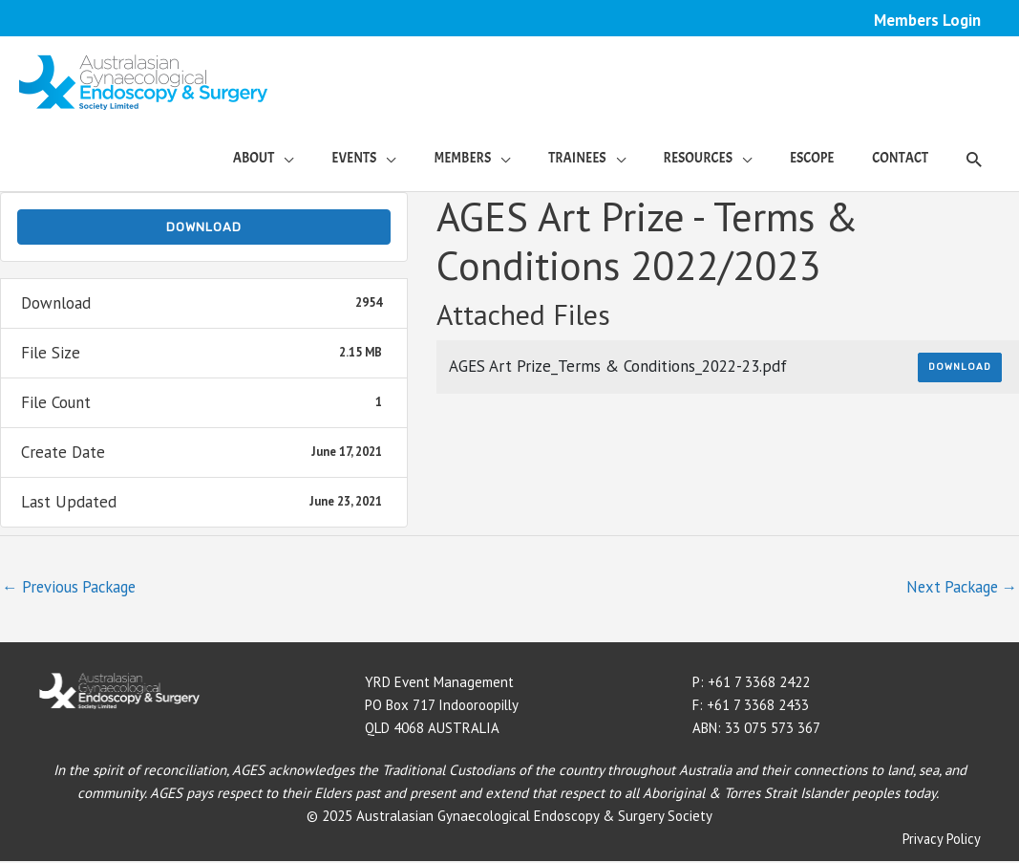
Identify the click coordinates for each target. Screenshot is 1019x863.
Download (204, 228)
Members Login (927, 20)
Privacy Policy (941, 841)
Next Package (958, 588)
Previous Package (72, 588)
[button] (973, 159)
